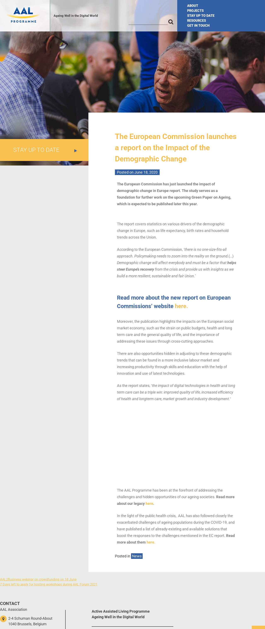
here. (181, 306)
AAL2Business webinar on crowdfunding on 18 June (38, 579)
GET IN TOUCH (198, 26)
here (149, 503)
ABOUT (192, 6)
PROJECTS (195, 11)
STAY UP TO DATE (200, 16)
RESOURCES (196, 21)
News (137, 556)
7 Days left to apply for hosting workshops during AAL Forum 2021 (49, 584)
